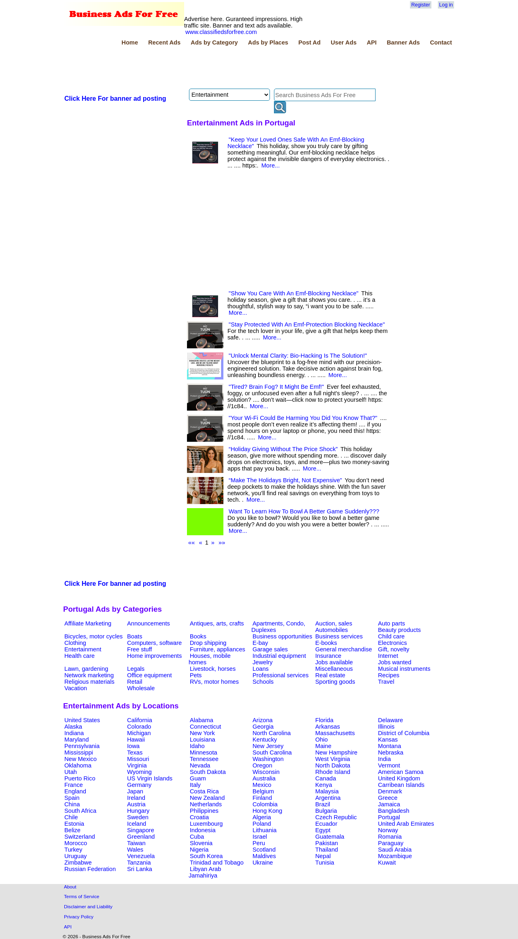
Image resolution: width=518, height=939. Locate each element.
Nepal (323, 856)
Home (129, 42)
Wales (135, 849)
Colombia (265, 804)
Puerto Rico (80, 778)
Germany (139, 785)
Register (420, 5)
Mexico (262, 785)
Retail (134, 681)
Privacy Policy (78, 916)
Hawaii (136, 739)
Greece (387, 798)
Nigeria (199, 849)
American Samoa (400, 772)
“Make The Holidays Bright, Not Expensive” (285, 480)
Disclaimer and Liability (88, 906)
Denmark (390, 791)
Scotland (264, 849)
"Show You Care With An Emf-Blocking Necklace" (294, 293)
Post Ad (309, 42)
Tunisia (324, 862)
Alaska (73, 726)
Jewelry (263, 662)
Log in (446, 5)
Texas (134, 752)
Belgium (263, 791)
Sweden (138, 817)
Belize (72, 830)
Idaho (197, 746)
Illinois (386, 726)
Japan (135, 791)
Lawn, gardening (86, 669)
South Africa (80, 811)
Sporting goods (335, 681)
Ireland (136, 798)
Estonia (74, 823)
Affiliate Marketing (87, 623)
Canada (325, 778)
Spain (72, 798)
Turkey (73, 849)
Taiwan (136, 843)
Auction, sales (333, 623)
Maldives (264, 856)
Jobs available (334, 662)
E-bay (260, 643)
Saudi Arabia (395, 849)
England (75, 791)
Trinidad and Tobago (217, 862)
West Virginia (332, 759)
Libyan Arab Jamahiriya (205, 872)
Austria (136, 804)
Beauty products (399, 630)
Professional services (280, 675)
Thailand (326, 849)
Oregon (262, 765)
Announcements (148, 623)
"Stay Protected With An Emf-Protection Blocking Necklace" (307, 324)
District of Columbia (403, 733)
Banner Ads (403, 42)
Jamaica (389, 804)
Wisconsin (266, 772)
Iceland (136, 823)
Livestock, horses (213, 669)
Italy (195, 785)
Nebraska (390, 752)
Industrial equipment (279, 656)
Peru (259, 843)
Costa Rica (204, 791)
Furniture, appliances (217, 649)
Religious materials (89, 681)
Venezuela (141, 856)
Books (198, 636)
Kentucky (265, 739)
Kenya (323, 785)
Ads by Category (214, 42)
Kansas (388, 739)
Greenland (141, 836)
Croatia (199, 817)
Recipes (388, 675)
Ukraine (263, 862)
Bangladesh (393, 811)
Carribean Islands (401, 785)
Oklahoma (77, 765)
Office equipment (149, 675)
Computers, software (154, 643)
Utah (70, 772)
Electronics (392, 643)
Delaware (390, 720)
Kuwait (387, 862)
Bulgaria (326, 811)
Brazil (322, 804)
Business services (339, 636)
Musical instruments (404, 669)
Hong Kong (267, 811)
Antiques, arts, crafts (217, 623)
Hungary (138, 811)
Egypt (322, 830)
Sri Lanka (139, 869)
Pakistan (326, 843)
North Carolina (272, 733)
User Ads (344, 42)
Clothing (75, 643)
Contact (441, 42)
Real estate (330, 675)
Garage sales (270, 649)
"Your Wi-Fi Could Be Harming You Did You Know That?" (303, 418)
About (70, 886)
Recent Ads (164, 42)
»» (222, 542)
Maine (323, 746)
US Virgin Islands (149, 778)
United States (82, 720)
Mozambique (395, 856)
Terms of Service (81, 896)
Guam (198, 778)
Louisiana (202, 739)
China (72, 804)
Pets (196, 675)
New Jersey (268, 746)
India (384, 759)
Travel (386, 681)
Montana (389, 746)
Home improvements (154, 656)
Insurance (328, 656)
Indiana (74, 733)
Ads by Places (268, 42)
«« (191, 542)
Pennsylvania (82, 746)
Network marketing (89, 675)
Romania (390, 836)
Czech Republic (336, 817)
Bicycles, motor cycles (93, 636)
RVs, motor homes (214, 681)
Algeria (262, 817)
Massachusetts (335, 733)
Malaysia (327, 791)
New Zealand (207, 798)
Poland (262, 823)
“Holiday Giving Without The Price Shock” (283, 449)
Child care (391, 636)
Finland (262, 798)
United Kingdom (399, 778)
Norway (388, 830)
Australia (264, 778)
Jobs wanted (394, 662)
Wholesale (141, 688)
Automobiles (331, 630)
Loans (261, 669)
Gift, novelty (393, 649)
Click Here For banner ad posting (115, 98)
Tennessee (204, 759)
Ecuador (326, 823)
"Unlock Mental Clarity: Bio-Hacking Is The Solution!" (298, 355)
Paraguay (390, 843)
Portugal (389, 817)
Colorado (139, 726)
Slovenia (201, 843)
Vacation (75, 688)
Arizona (263, 720)
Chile (71, 817)
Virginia (137, 765)
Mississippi (78, 752)
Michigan (139, 733)
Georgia (263, 726)
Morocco (75, 843)
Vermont (389, 765)
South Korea (206, 856)
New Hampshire (336, 752)
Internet (388, 656)
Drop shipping (208, 643)
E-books (326, 643)
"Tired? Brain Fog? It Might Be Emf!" (276, 387)
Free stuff (139, 649)
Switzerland (79, 836)
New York (202, 733)
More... (270, 165)
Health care (79, 656)
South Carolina (272, 752)
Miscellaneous (334, 669)
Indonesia (203, 830)
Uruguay (75, 856)
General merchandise (343, 649)
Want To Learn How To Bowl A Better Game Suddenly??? (304, 511)
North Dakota (332, 765)
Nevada (200, 765)
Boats (134, 636)
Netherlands (206, 804)
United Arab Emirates (406, 823)
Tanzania (139, 862)
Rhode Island (332, 772)
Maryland (76, 739)
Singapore (140, 830)
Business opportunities (282, 636)
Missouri (138, 759)
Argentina (328, 798)
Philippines (204, 811)
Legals (135, 669)
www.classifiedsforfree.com (221, 32)
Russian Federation (90, 869)
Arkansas (327, 726)
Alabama (201, 720)
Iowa (133, 746)
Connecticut (205, 726)
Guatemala (329, 836)
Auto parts (391, 623)
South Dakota (208, 772)
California (139, 720)
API (371, 42)
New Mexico (80, 759)
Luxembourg (206, 823)
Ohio (321, 739)
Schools (263, 681)
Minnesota (203, 752)
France (73, 785)
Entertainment (82, 649)
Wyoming (139, 772)
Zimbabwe (78, 862)
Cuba (197, 836)
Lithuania (265, 830)
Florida (324, 720)
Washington (268, 759)
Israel (260, 836)
